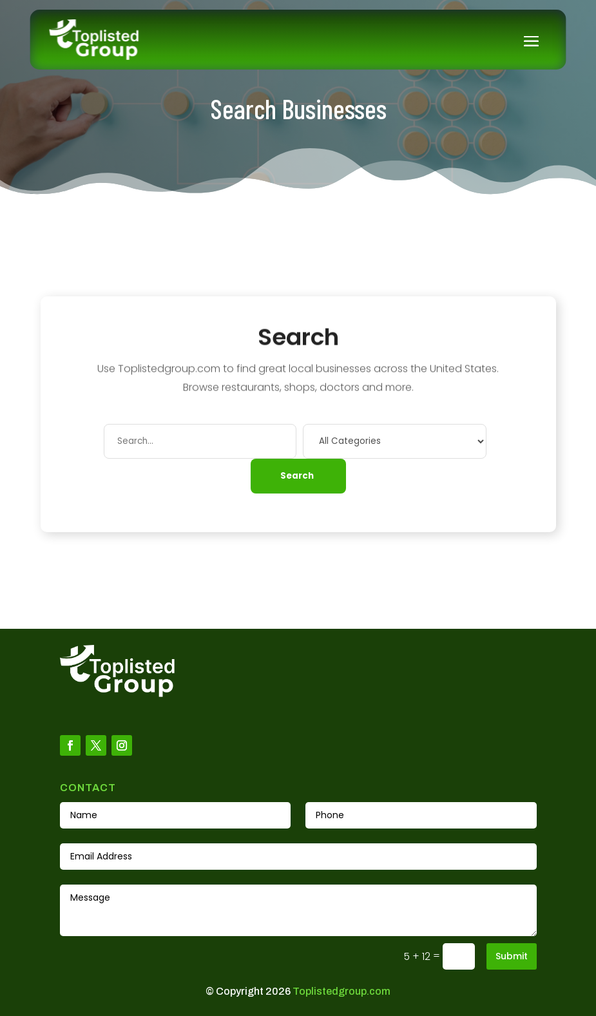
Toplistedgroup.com (341, 991)
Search (297, 476)
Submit (511, 956)
